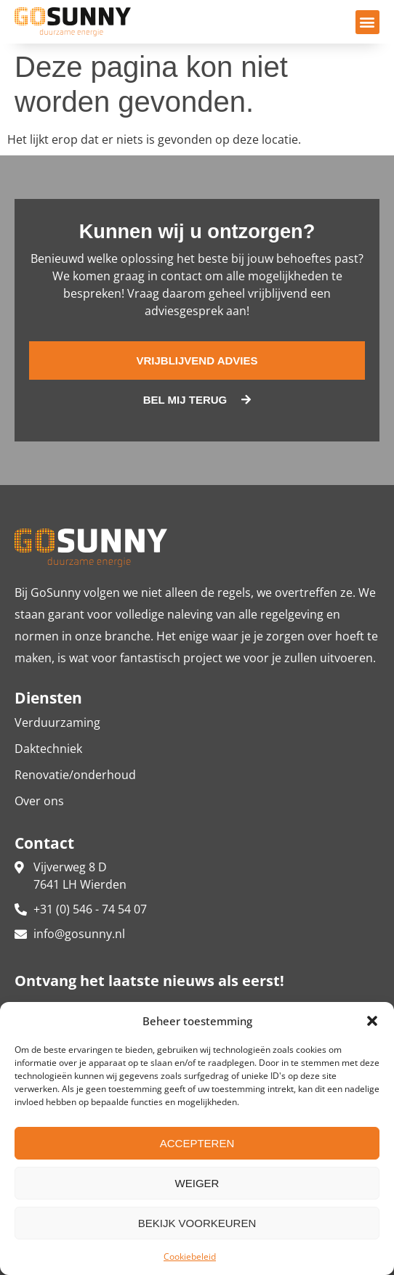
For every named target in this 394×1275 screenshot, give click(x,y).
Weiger (197, 1183)
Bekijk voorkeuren (197, 1223)
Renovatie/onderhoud (75, 775)
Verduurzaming (57, 722)
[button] (372, 1021)
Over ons (39, 801)
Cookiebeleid (190, 1256)
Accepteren (197, 1143)
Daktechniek (48, 749)
